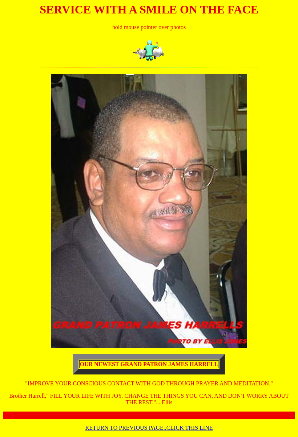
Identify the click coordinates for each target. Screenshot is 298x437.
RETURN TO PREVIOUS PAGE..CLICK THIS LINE (149, 428)
